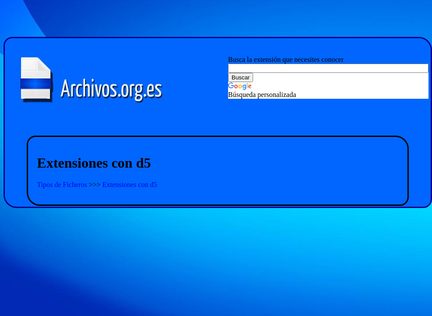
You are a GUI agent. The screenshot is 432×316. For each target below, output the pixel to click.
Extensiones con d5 (130, 184)
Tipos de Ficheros (63, 184)
